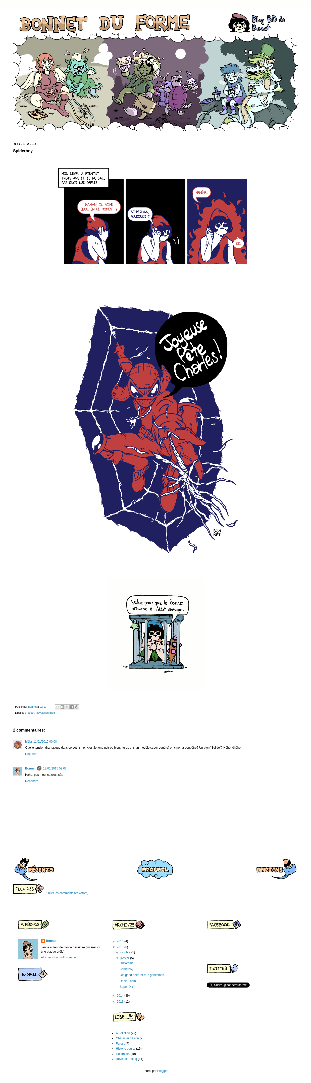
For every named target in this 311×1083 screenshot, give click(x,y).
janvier (125, 958)
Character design (127, 1038)
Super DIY (126, 987)
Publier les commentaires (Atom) (66, 893)
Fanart (30, 712)
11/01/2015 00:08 (45, 741)
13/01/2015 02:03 (54, 768)
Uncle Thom (128, 981)
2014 (120, 995)
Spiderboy (126, 969)
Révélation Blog (45, 712)
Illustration (123, 1054)
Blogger (162, 1071)
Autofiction (123, 1033)
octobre (125, 952)
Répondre (31, 754)
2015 (120, 947)
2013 (120, 1001)
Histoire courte (125, 1048)
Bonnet (30, 768)
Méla (28, 741)
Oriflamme (126, 963)
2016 (120, 941)
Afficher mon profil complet (59, 957)
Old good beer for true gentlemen (142, 975)
